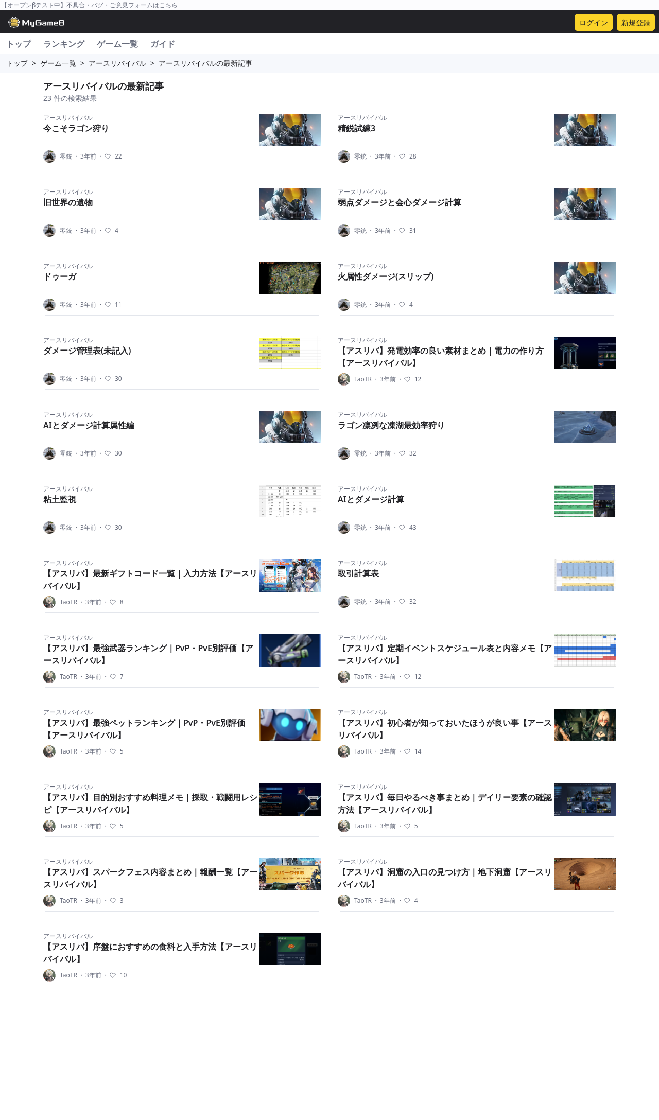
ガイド (162, 43)
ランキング (63, 43)
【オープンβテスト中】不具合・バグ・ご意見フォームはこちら (89, 5)
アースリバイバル (117, 63)
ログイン (593, 22)
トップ (18, 43)
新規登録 (635, 22)
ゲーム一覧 (117, 43)
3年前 (84, 156)
